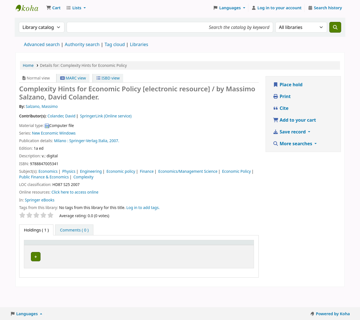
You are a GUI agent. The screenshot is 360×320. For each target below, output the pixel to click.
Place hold (288, 84)
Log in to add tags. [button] (142, 207)
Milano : (61, 140)
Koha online (30, 7)
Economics (48, 171)
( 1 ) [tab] (36, 230)
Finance (147, 171)
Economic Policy (236, 171)
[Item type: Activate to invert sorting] (38, 248)
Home (28, 65)
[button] (53, 8)
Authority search (82, 44)
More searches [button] (293, 143)
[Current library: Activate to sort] (68, 248)
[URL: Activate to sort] (164, 248)
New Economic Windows (54, 133)
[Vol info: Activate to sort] (135, 248)
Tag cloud (115, 44)
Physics (68, 171)
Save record (290, 132)
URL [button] (158, 251)
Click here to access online (74, 192)
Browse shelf (99, 268)
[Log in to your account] (276, 8)
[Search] (335, 27)
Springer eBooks (39, 200)
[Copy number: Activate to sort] (192, 248)
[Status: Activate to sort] (219, 248)
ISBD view (108, 78)
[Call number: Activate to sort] (101, 248)
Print (282, 96)
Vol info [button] (128, 251)
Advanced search (42, 44)
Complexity (83, 177)
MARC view (73, 78)
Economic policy (120, 171)
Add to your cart (294, 120)
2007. (114, 140)
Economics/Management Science (187, 171)
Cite (281, 108)
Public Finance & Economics (44, 177)
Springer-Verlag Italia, (88, 140)
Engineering (91, 171)
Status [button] (215, 251)
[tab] (74, 230)
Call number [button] (98, 251)
